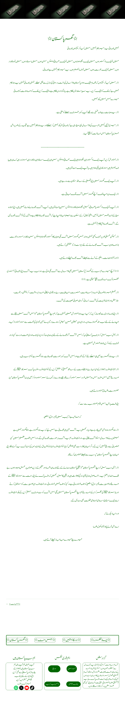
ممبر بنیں (72, 668)
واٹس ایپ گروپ (52, 684)
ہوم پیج (54, 668)
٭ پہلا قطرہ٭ (100, 640)
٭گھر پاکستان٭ (17, 640)
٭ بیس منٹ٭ (14, 604)
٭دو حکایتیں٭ (71, 640)
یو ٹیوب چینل (73, 684)
